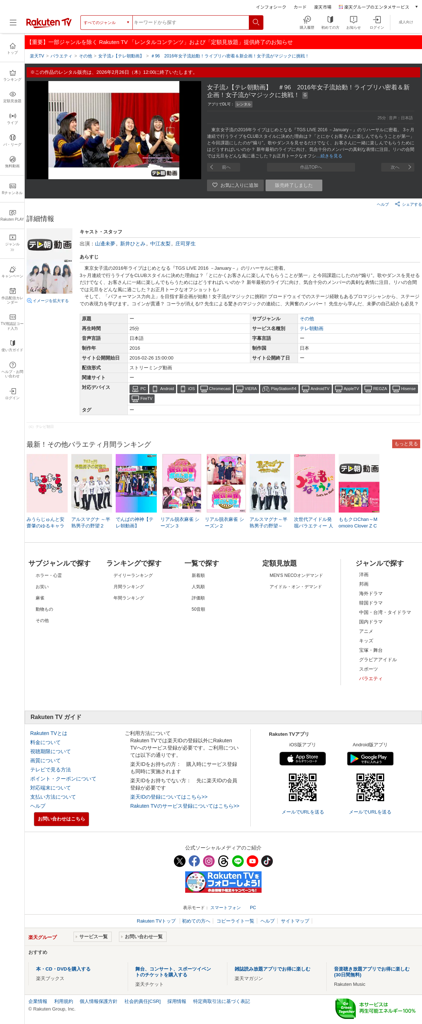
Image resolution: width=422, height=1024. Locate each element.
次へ (395, 167)
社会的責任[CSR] (142, 1001)
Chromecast (220, 388)
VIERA (251, 388)
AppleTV (351, 388)
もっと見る (406, 443)
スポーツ (368, 669)
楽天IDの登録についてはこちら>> (168, 797)
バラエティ (371, 678)
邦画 (364, 584)
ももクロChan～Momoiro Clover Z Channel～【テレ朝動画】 (358, 526)
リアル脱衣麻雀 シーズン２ (224, 523)
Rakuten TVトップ (157, 921)
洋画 (364, 574)
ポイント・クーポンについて (63, 779)
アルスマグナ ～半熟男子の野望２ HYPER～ (91, 526)
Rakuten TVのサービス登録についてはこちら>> (184, 806)
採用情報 (176, 1001)
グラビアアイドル (378, 659)
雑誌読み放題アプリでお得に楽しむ (272, 969)
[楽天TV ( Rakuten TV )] (49, 26)
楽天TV (37, 56)
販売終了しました (294, 185)
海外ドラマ (371, 593)
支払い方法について (53, 797)
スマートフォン (225, 907)
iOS (191, 388)
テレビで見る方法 (50, 769)
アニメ (366, 631)
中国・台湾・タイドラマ (385, 612)
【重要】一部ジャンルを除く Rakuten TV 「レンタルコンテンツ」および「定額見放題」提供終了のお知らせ (160, 42)
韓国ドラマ (371, 603)
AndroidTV (320, 388)
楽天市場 (322, 7)
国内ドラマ (371, 622)
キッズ (366, 640)
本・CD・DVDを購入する (63, 969)
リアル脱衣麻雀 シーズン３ (180, 523)
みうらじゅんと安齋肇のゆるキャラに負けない (45, 526)
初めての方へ (196, 921)
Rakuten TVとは (48, 733)
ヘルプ (383, 204)
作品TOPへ (311, 167)
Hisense (408, 388)
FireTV (146, 398)
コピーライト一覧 (235, 921)
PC (143, 388)
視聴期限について (50, 751)
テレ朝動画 (311, 328)
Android (167, 388)
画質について (45, 760)
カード (300, 7)
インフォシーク (271, 7)
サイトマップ (295, 921)
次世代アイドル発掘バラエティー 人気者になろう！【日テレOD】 (313, 526)
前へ (226, 167)
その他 (307, 318)
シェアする (408, 204)
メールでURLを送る (303, 812)
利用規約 (63, 1001)
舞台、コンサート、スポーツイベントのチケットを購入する (173, 971)
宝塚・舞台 (371, 650)
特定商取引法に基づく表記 (221, 1001)
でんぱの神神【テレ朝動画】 (135, 523)
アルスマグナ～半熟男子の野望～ (268, 523)
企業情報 (37, 1001)
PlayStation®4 (283, 388)
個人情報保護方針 (99, 1001)
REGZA (380, 388)
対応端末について (50, 788)
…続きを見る (329, 155)
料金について (45, 742)
